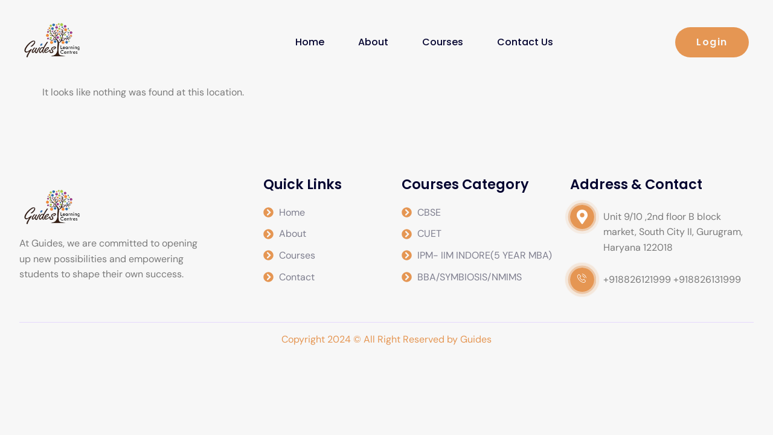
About (373, 42)
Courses (442, 42)
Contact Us (525, 42)
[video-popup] (582, 217)
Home (309, 42)
